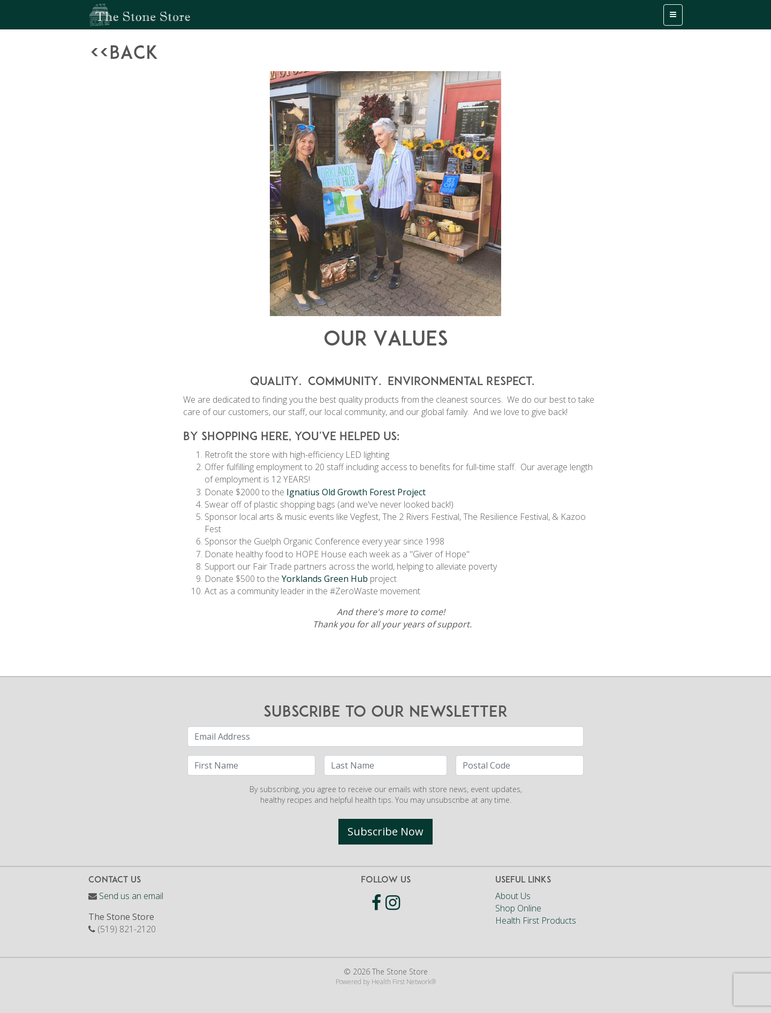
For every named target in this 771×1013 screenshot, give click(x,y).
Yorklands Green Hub (325, 579)
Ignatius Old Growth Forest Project (356, 492)
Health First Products (535, 920)
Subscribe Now (385, 831)
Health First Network (401, 981)
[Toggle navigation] (673, 15)
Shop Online (518, 908)
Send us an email (131, 896)
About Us (513, 896)
